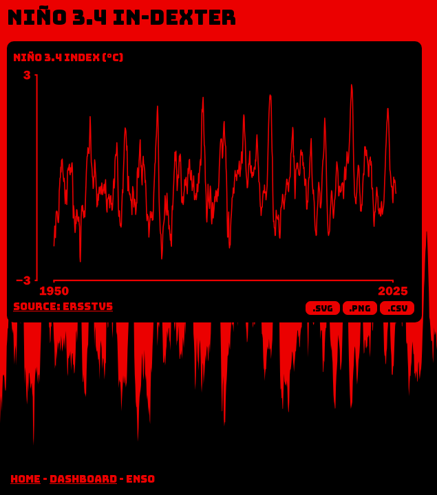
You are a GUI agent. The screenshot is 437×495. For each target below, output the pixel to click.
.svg (322, 308)
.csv (397, 308)
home (25, 479)
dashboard (83, 479)
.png (360, 308)
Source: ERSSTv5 (63, 307)
